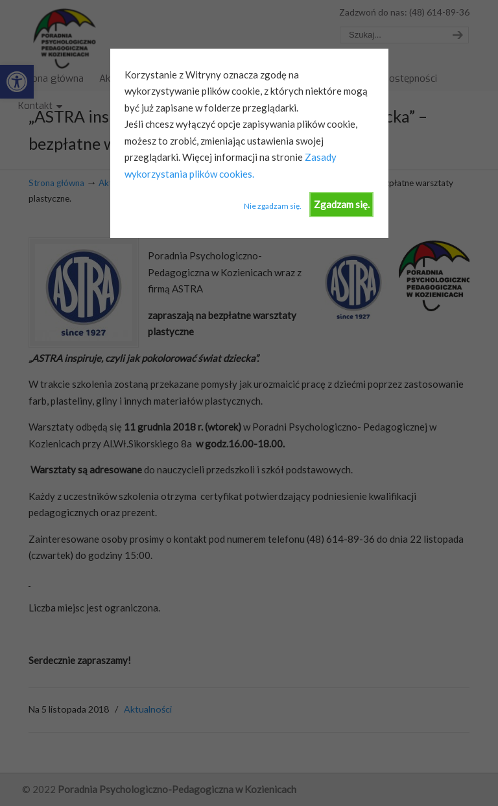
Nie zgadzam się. (273, 206)
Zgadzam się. (342, 204)
